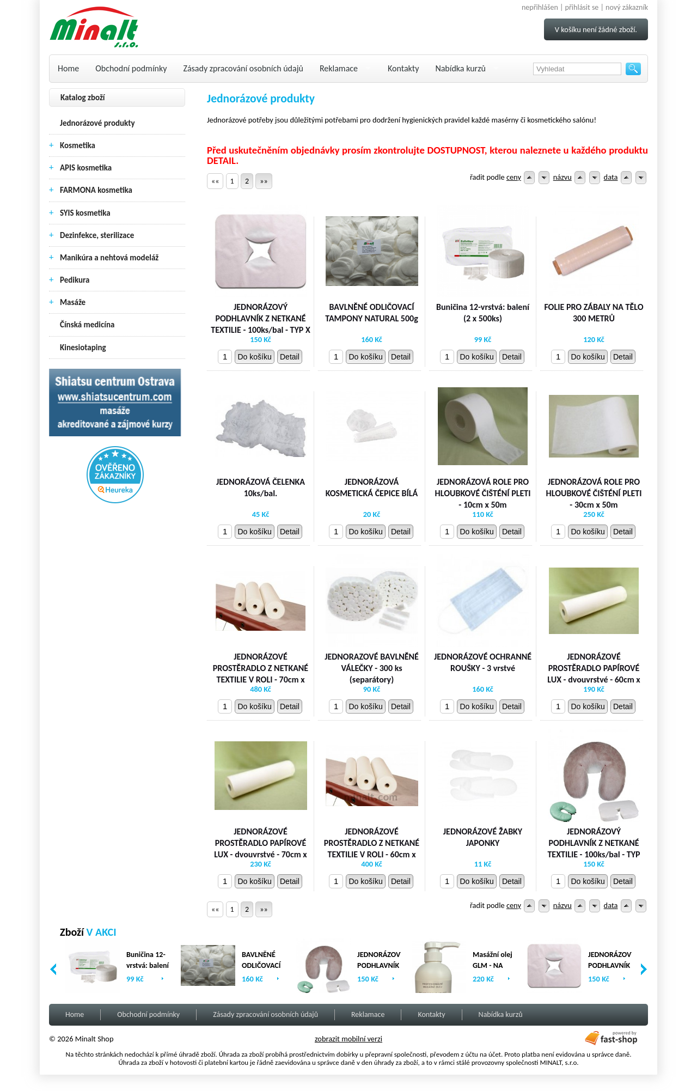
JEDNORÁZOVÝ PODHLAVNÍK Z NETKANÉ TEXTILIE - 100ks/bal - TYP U (593, 848)
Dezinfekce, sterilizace (97, 235)
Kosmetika (77, 145)
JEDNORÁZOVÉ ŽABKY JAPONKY (482, 837)
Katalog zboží (82, 97)
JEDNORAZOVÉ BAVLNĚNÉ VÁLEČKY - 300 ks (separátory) (372, 668)
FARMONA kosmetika (96, 190)
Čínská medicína (87, 325)
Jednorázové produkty (97, 123)
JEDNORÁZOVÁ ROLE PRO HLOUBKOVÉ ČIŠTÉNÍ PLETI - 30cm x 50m (594, 493)
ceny (513, 177)
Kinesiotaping (83, 347)
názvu (562, 177)
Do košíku (254, 356)
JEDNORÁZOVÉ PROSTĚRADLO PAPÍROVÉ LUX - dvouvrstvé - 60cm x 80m (593, 673)
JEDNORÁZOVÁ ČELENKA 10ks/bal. (260, 487)
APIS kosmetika (86, 168)
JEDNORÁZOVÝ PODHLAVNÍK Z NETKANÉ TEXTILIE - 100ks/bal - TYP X (260, 318)
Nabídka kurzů (460, 68)
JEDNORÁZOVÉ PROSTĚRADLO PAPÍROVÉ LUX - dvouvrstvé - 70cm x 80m (260, 848)
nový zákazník (627, 7)
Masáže (72, 302)
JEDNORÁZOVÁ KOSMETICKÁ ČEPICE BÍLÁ (372, 487)
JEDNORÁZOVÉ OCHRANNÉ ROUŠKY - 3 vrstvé (482, 662)
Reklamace (339, 68)
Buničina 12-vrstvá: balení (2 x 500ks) (482, 313)
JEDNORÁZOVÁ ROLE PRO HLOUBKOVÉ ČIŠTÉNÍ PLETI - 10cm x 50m (483, 493)
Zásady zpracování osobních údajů (243, 68)
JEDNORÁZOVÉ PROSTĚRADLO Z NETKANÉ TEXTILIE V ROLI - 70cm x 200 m (260, 673)
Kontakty (403, 68)
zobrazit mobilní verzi (348, 1039)
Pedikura (75, 280)
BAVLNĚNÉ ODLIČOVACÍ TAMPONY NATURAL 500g (371, 313)
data (611, 177)
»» (263, 181)
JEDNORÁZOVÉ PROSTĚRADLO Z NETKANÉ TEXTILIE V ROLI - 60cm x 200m (371, 848)
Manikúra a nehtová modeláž (109, 258)
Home (68, 68)
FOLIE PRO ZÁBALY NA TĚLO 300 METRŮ (593, 313)
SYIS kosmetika (85, 213)
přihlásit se (582, 7)
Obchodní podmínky (131, 68)
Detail (289, 356)
